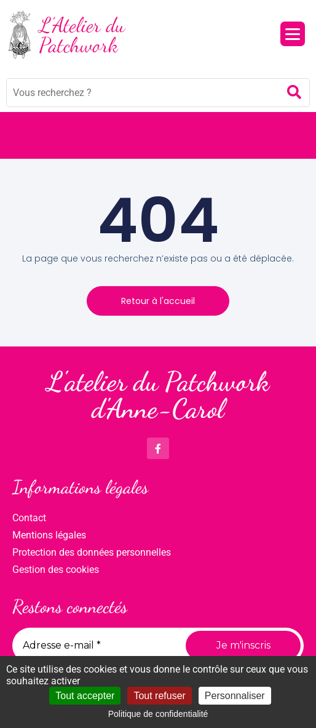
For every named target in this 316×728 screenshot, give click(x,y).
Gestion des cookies (55, 569)
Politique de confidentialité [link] (158, 714)
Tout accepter (84, 695)
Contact (29, 518)
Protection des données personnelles (91, 552)
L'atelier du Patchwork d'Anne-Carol (158, 395)
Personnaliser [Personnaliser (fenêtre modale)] (235, 695)
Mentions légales (49, 535)
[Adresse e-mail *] (94, 645)
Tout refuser (159, 695)
